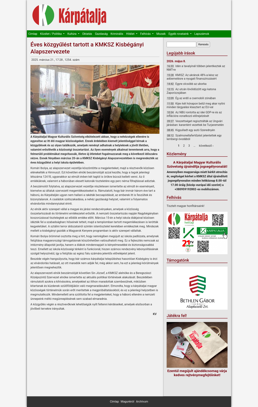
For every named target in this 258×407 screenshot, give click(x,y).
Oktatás (87, 34)
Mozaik (161, 34)
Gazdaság (101, 34)
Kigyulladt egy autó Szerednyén (195, 130)
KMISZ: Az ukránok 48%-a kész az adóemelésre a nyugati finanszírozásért (192, 76)
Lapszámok (201, 34)
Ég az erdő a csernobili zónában (195, 98)
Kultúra (72, 34)
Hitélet (130, 34)
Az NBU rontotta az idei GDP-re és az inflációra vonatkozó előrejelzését (194, 114)
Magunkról (127, 401)
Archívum (142, 401)
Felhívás (145, 34)
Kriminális (117, 34)
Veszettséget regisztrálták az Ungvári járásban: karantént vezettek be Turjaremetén (195, 122)
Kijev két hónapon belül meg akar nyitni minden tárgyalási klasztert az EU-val (196, 105)
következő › (206, 145)
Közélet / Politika (51, 34)
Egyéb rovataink (179, 34)
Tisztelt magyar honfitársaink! (185, 206)
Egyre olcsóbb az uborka (191, 84)
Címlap (32, 34)
